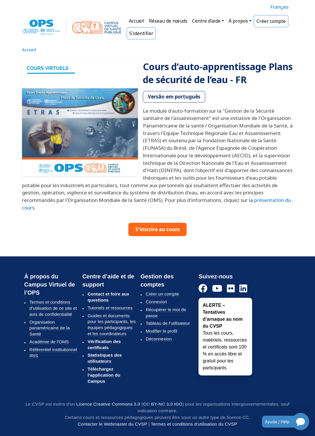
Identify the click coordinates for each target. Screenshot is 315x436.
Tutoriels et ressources (110, 307)
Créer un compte (162, 293)
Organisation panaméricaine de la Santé (50, 328)
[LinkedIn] (243, 288)
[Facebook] (203, 288)
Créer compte (271, 21)
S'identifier (141, 33)
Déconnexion (159, 338)
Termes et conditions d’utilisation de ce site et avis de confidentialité (53, 308)
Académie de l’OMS (49, 341)
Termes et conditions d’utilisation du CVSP (194, 424)
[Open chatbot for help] (281, 421)
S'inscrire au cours (157, 229)
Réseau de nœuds (168, 21)
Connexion (156, 301)
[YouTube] (217, 288)
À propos (238, 21)
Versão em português (174, 96)
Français (279, 7)
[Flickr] (231, 288)
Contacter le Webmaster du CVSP (112, 424)
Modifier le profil (161, 331)
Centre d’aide (206, 21)
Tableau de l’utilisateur (168, 323)
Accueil (136, 21)
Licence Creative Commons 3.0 (108, 404)
